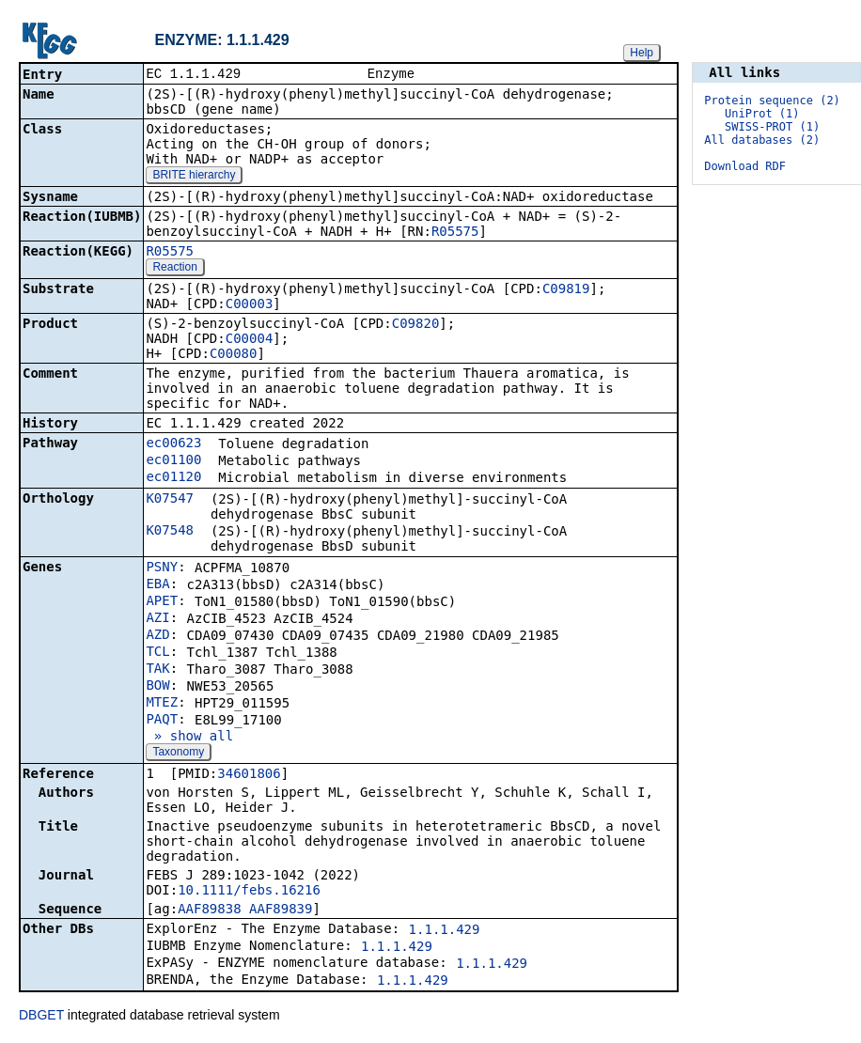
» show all (189, 737)
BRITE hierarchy (193, 176)
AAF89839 (280, 910)
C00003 (250, 305)
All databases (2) (762, 140)
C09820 (416, 325)
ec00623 (173, 444)
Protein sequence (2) (772, 100)
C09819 (566, 290)
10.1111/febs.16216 (249, 891)
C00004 (250, 340)
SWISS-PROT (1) (772, 126)
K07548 (170, 531)
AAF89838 (209, 910)
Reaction (174, 268)
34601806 (248, 775)
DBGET (41, 1016)
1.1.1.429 (444, 931)
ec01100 (173, 461)
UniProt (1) (762, 113)
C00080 (234, 355)
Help (641, 52)
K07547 (170, 499)
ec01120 (173, 478)
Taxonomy (178, 753)
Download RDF (745, 166)
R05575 (455, 233)
